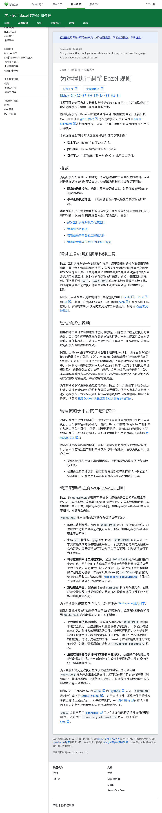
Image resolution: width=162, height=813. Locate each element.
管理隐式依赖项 (77, 229)
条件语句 (124, 700)
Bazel (63, 69)
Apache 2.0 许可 (61, 742)
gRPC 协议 (87, 119)
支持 (109, 773)
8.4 (101, 95)
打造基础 (65, 37)
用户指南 (75, 69)
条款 (55, 805)
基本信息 (23, 23)
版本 (6, 23)
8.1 (119, 95)
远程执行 (89, 69)
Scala (126, 297)
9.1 (73, 95)
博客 (55, 773)
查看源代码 (95, 88)
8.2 (113, 95)
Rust (141, 297)
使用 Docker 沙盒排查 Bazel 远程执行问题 (104, 398)
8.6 (90, 95)
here (63, 722)
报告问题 (70, 88)
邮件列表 (105, 37)
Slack (110, 784)
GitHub (150, 4)
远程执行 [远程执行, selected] (55, 23)
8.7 (84, 95)
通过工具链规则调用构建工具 (86, 222)
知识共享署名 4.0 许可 (108, 738)
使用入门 (57, 4)
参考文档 (95, 4)
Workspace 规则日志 (131, 603)
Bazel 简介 (38, 4)
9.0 (78, 95)
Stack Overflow (116, 790)
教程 (71, 23)
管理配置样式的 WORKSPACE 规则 (89, 242)
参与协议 (123, 37)
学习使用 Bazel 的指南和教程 (27, 15)
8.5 (96, 95)
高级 (39, 23)
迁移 (85, 23)
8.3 (107, 95)
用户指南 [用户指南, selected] (76, 4)
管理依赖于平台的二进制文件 (86, 235)
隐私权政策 (67, 805)
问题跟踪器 (113, 779)
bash (122, 302)
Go (65, 302)
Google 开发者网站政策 (115, 742)
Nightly (64, 95)
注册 (138, 37)
